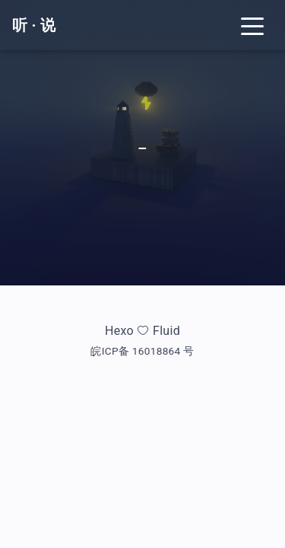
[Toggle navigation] (252, 25)
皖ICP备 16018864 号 (142, 351)
